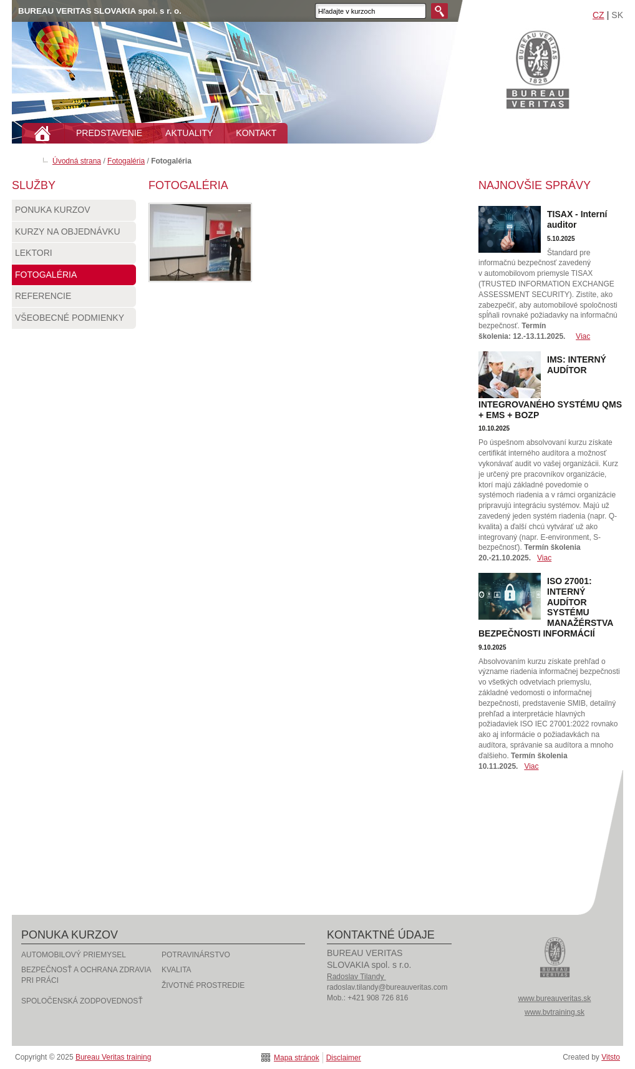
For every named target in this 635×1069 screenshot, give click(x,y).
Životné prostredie (203, 985)
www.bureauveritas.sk (554, 998)
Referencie (74, 299)
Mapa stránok (296, 1057)
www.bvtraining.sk (554, 1012)
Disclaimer (343, 1057)
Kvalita (176, 969)
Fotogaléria (126, 161)
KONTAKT (256, 133)
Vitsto (610, 1057)
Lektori (74, 256)
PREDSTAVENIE (109, 133)
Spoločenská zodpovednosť (82, 1001)
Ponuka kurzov (74, 213)
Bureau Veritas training (538, 69)
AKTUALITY (189, 133)
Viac (583, 336)
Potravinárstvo (196, 954)
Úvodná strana (76, 161)
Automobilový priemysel (73, 954)
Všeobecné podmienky (74, 321)
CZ (598, 15)
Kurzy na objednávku (74, 235)
